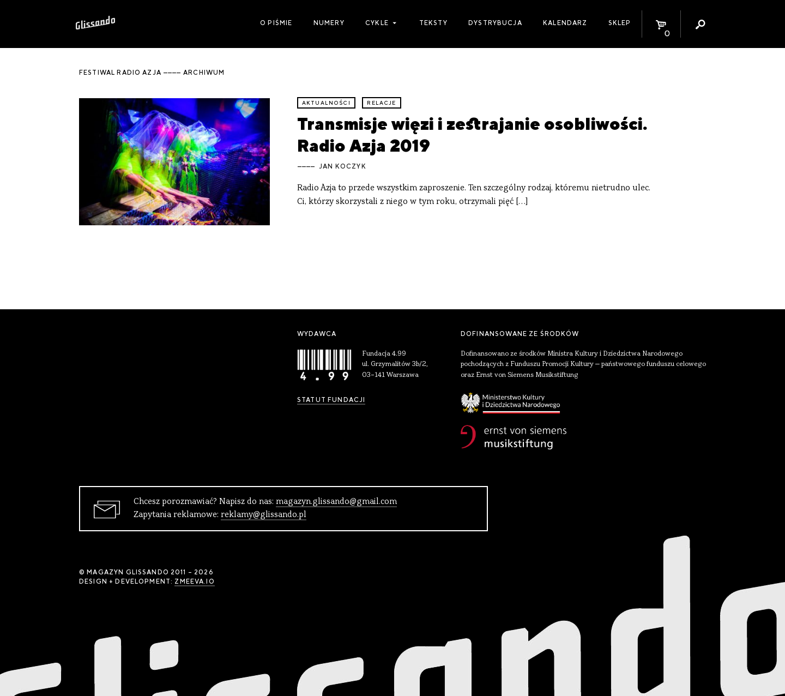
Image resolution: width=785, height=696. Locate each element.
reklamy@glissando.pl (263, 515)
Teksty (433, 23)
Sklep (619, 23)
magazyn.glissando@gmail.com (336, 501)
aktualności (326, 103)
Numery (329, 23)
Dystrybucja (495, 23)
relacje (381, 103)
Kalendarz (565, 23)
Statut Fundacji (331, 400)
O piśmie (276, 23)
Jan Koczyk (342, 166)
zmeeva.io (194, 581)
